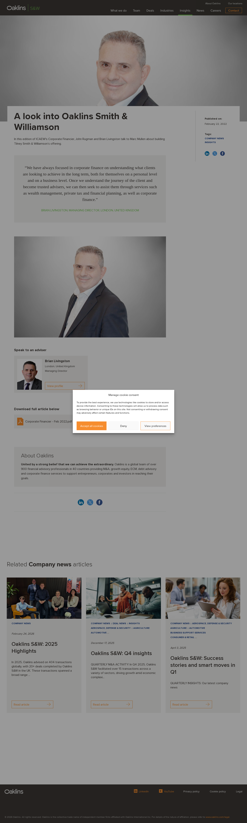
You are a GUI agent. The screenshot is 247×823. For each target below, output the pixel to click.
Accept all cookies (91, 426)
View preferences (155, 426)
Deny (123, 426)
